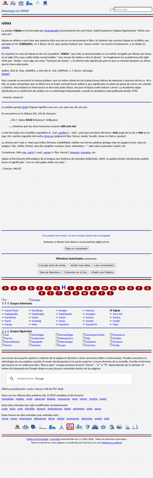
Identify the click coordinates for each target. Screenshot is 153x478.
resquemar (63, 398)
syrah (29, 398)
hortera (36, 345)
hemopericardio (95, 335)
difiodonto (40, 418)
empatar (86, 152)
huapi (62, 345)
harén (35, 317)
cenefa (5, 47)
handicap (37, 310)
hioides (117, 338)
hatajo (8, 324)
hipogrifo (37, 341)
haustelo (64, 324)
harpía (117, 317)
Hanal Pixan (11, 310)
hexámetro (38, 338)
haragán (90, 314)
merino (93, 398)
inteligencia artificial (112, 442)
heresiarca (119, 335)
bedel (67, 408)
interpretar (25, 418)
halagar (36, 300)
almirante (86, 418)
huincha (90, 345)
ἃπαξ (25, 107)
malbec (20, 398)
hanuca (90, 310)
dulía (12, 408)
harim (62, 317)
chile (106, 418)
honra (8, 345)
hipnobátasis (12, 341)
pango (47, 152)
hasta (62, 321)
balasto (51, 398)
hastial (90, 321)
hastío (116, 321)
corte (5, 408)
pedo (89, 408)
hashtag (36, 321)
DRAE (6, 74)
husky (116, 345)
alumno (41, 408)
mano (97, 408)
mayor (83, 398)
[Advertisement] (76, 200)
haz (7, 335)
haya (116, 324)
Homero (118, 341)
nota (20, 408)
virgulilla (30, 408)
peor (75, 398)
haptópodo (65, 314)
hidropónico (66, 338)
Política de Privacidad (37, 439)
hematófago (66, 335)
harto (8, 321)
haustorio (91, 324)
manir (103, 398)
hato (34, 324)
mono (5, 418)
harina (89, 317)
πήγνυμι (49, 136)
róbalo (60, 418)
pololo (98, 418)
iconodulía (8, 398)
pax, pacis (27, 152)
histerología (66, 341)
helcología (38, 335)
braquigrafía (51, 30)
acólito (63, 132)
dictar (51, 418)
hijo (88, 338)
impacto (74, 152)
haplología (38, 314)
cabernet (39, 398)
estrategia (79, 408)
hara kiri (118, 314)
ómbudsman (55, 408)
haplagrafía (11, 314)
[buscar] (68, 378)
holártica (91, 341)
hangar (63, 310)
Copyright (55, 439)
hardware (10, 317)
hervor (9, 338)
